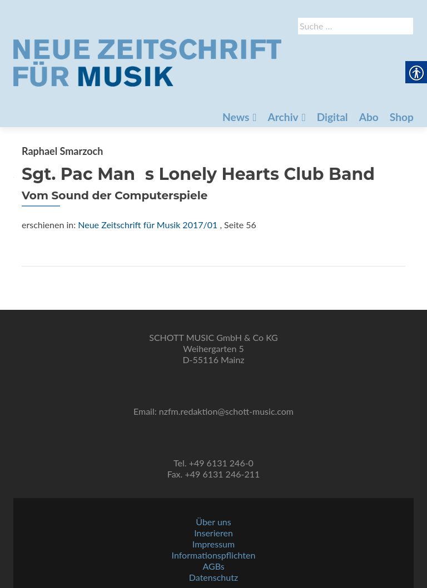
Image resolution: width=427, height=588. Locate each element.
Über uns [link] (213, 521)
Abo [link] (275, 100)
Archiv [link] (184, 100)
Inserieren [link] (213, 532)
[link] (209, 62)
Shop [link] (310, 100)
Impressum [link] (213, 544)
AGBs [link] (213, 566)
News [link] (135, 100)
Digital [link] (236, 100)
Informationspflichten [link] (214, 555)
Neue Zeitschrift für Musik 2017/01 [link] (147, 224)
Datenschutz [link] (213, 577)
